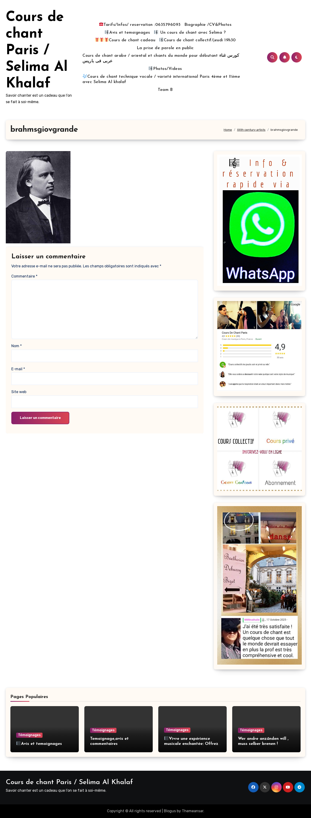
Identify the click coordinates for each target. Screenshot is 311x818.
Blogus (170, 811)
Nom (16, 346)
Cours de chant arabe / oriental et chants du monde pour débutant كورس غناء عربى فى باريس (160, 58)
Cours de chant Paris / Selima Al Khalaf (37, 51)
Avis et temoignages (127, 32)
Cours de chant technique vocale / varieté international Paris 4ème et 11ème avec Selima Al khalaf (161, 79)
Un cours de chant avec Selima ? (190, 32)
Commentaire (24, 276)
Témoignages (29, 735)
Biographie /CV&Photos (208, 25)
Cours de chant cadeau (125, 40)
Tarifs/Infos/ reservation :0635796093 (140, 24)
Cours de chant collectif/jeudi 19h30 (197, 40)
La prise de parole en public (165, 48)
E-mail (18, 369)
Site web (18, 392)
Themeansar (192, 811)
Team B (165, 90)
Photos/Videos (165, 68)
